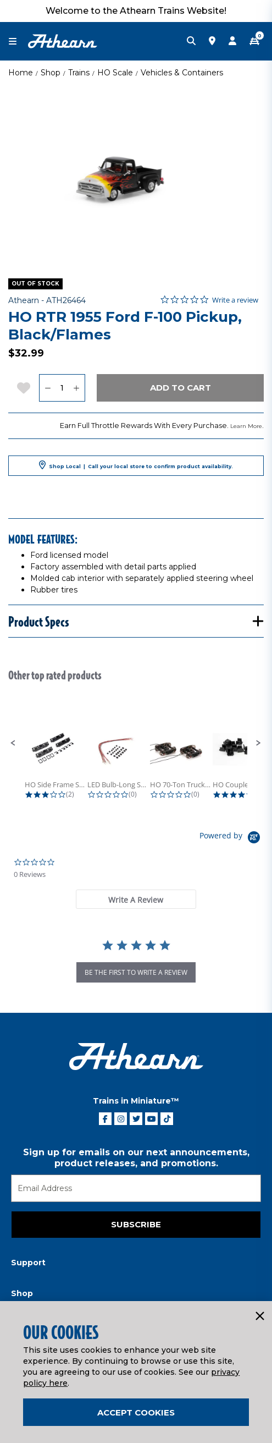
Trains (79, 73)
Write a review (235, 300)
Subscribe (136, 1224)
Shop (50, 73)
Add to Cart (180, 387)
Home (20, 73)
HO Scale (115, 73)
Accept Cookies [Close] (136, 1412)
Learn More (246, 426)
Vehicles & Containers (182, 73)
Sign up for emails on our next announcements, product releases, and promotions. (136, 1157)
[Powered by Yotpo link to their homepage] (231, 838)
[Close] (259, 1316)
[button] (13, 743)
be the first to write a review (136, 972)
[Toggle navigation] (18, 41)
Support (28, 1263)
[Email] (136, 1188)
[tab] (136, 899)
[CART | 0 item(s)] (254, 41)
